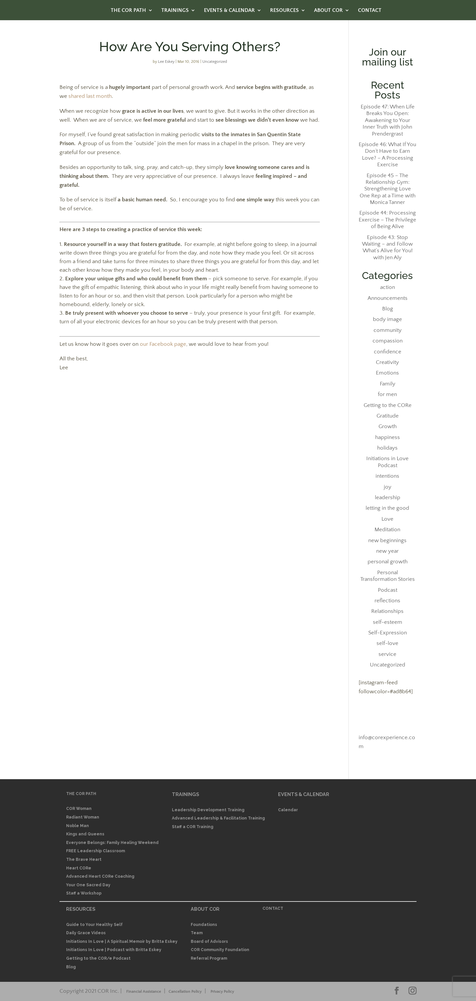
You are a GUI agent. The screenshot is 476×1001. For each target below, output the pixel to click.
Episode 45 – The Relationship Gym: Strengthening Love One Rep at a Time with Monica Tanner (388, 189)
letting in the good (387, 508)
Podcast (387, 590)
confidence (387, 352)
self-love (387, 643)
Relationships (387, 611)
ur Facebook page (164, 344)
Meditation (387, 530)
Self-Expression (387, 633)
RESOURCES (284, 10)
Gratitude (388, 416)
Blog (387, 309)
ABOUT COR (328, 10)
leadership (387, 497)
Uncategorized (214, 62)
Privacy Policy (222, 991)
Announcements (388, 298)
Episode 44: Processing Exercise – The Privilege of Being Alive (387, 219)
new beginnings (387, 540)
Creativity (387, 362)
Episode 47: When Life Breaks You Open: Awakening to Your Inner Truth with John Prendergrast (388, 120)
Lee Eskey (166, 62)
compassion (388, 341)
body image (387, 319)
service (387, 654)
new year (387, 551)
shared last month (90, 96)
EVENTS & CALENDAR (229, 10)
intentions (387, 476)
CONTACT (369, 10)
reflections (387, 601)
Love (387, 519)
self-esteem (387, 622)
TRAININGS (175, 10)
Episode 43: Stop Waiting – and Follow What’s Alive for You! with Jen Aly (387, 247)
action (387, 287)
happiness (387, 437)
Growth (387, 426)
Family (387, 384)
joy (387, 487)
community (388, 330)
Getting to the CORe (388, 405)
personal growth (388, 562)
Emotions (387, 373)
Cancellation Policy (185, 991)
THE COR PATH (128, 10)
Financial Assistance (143, 991)
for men (387, 394)
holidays (387, 448)
